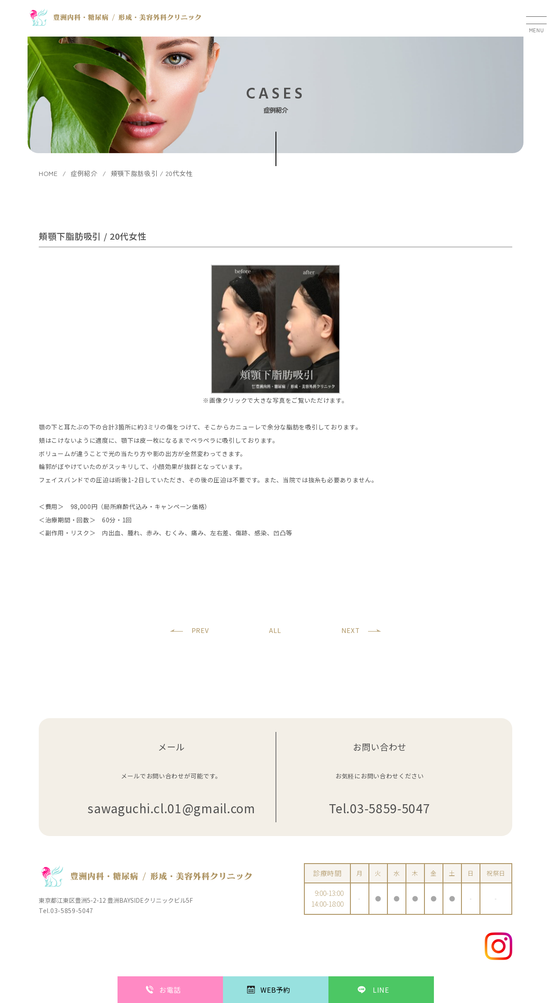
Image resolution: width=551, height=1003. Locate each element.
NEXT (350, 630)
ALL (275, 630)
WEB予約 (275, 989)
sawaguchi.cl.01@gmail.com (171, 808)
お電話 (170, 989)
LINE (381, 989)
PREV (200, 630)
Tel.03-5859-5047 (379, 808)
